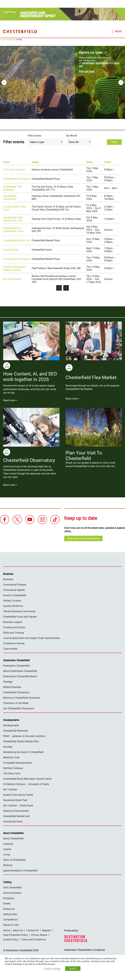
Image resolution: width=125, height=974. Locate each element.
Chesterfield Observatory (10, 197)
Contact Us (32, 930)
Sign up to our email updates (83, 538)
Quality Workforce (13, 605)
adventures (88, 62)
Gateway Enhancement (16, 810)
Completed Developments (17, 762)
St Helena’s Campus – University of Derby (26, 783)
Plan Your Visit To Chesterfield (83, 455)
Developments (11, 725)
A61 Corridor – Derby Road (18, 805)
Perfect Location (12, 600)
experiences (101, 62)
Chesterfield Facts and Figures (20, 616)
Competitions (10, 919)
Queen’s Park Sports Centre (18, 794)
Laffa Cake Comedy (14, 169)
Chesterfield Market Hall (16, 816)
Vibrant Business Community (19, 611)
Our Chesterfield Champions (18, 708)
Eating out (8, 908)
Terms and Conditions (33, 939)
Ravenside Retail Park (15, 800)
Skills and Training (13, 632)
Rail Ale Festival (12, 278)
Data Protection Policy (15, 934)
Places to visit (11, 924)
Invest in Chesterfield (14, 595)
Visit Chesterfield (7, 39)
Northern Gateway (13, 767)
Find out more (86, 71)
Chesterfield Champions (16, 692)
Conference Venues (14, 643)
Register (46, 930)
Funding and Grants (14, 627)
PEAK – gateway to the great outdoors (24, 735)
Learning (8, 843)
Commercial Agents (14, 589)
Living (6, 854)
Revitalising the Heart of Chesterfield (23, 751)
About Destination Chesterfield (20, 670)
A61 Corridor (10, 789)
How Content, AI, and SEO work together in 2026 (30, 376)
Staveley (8, 746)
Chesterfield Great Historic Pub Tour (13, 219)
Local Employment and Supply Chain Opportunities (31, 637)
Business (8, 579)
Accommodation (12, 892)
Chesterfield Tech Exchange (12, 188)
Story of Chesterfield (14, 859)
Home (6, 930)
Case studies (10, 648)
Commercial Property (14, 584)
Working (7, 865)
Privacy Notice (39, 934)
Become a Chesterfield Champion (21, 697)
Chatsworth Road (12, 821)
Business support (12, 621)
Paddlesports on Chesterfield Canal (13, 230)
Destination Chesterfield (20, 31)
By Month (71, 135)
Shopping (8, 898)
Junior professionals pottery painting (14, 268)
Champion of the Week (15, 702)
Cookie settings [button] (52, 968)
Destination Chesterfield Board (20, 676)
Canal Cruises (10, 249)
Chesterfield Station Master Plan (21, 741)
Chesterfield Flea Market (16, 178)
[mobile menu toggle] (117, 31)
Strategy (7, 681)
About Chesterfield (13, 838)
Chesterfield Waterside (15, 730)
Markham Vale (11, 757)
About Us (18, 930)
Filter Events (34, 135)
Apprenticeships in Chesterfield (20, 870)
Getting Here (10, 914)
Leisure (7, 849)
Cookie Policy (10, 939)
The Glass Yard (11, 773)
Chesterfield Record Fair (16, 240)
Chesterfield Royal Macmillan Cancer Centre (27, 778)
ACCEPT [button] (73, 968)
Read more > (10, 400)
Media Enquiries (12, 686)
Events (7, 903)
